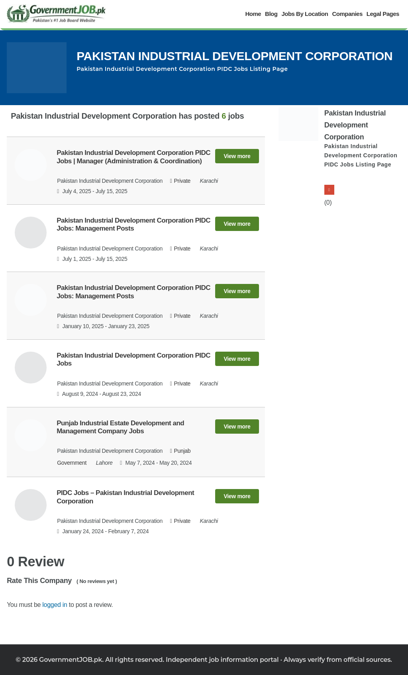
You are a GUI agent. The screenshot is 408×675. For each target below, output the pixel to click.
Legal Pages (383, 13)
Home (253, 13)
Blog (271, 13)
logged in (54, 604)
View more (237, 156)
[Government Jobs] (56, 14)
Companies (347, 13)
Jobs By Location (304, 13)
